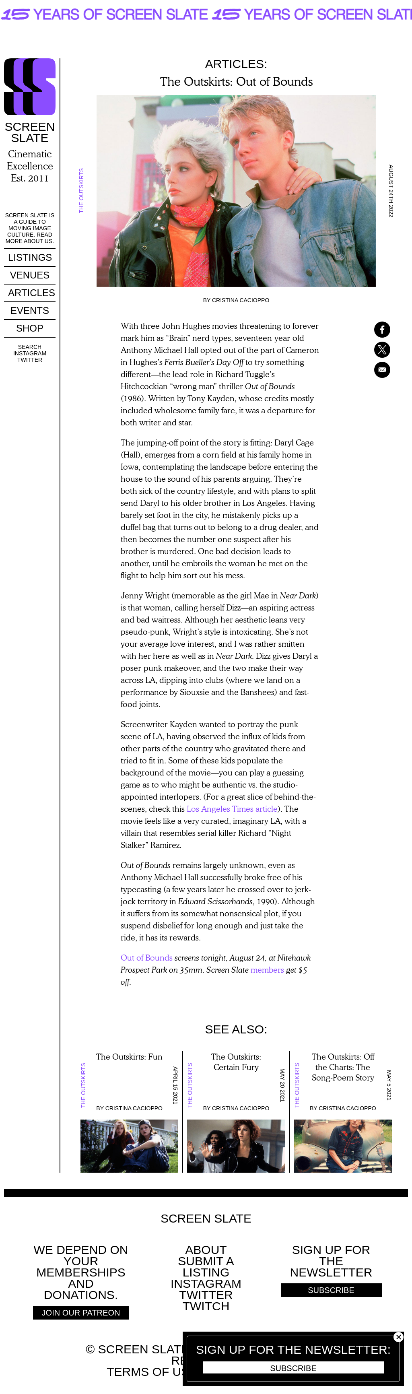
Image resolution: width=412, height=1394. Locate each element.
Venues (30, 275)
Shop (29, 328)
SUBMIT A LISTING (206, 1266)
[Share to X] (371, 350)
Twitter (29, 360)
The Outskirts (81, 191)
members (267, 969)
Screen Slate (206, 1218)
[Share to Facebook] (371, 330)
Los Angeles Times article (232, 808)
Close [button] (398, 1337)
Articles (31, 292)
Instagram (29, 353)
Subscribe (293, 1368)
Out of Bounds (147, 957)
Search (29, 347)
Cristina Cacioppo (240, 300)
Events (29, 310)
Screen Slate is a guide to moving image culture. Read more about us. (30, 228)
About (206, 1249)
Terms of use (152, 1371)
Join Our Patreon (81, 1312)
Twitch (206, 1306)
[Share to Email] (371, 370)
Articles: (236, 63)
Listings (30, 257)
